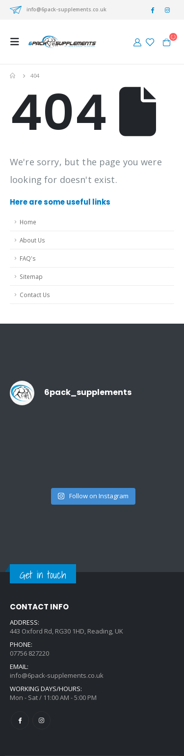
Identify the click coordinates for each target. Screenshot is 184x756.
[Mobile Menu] (18, 41)
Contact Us (35, 295)
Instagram (41, 720)
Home (28, 222)
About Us (32, 240)
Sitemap (31, 276)
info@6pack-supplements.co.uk (66, 9)
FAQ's (28, 258)
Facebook (20, 720)
